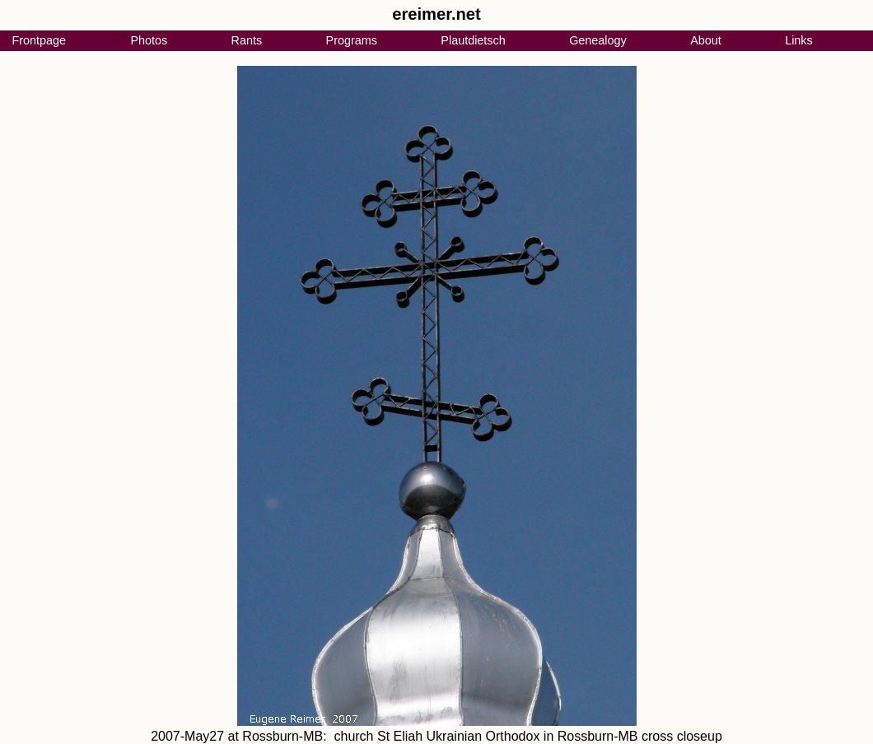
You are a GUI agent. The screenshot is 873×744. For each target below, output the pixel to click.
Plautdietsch (473, 40)
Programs (351, 40)
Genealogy (598, 40)
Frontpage (39, 40)
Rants (247, 40)
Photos (148, 40)
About (705, 40)
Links (799, 40)
